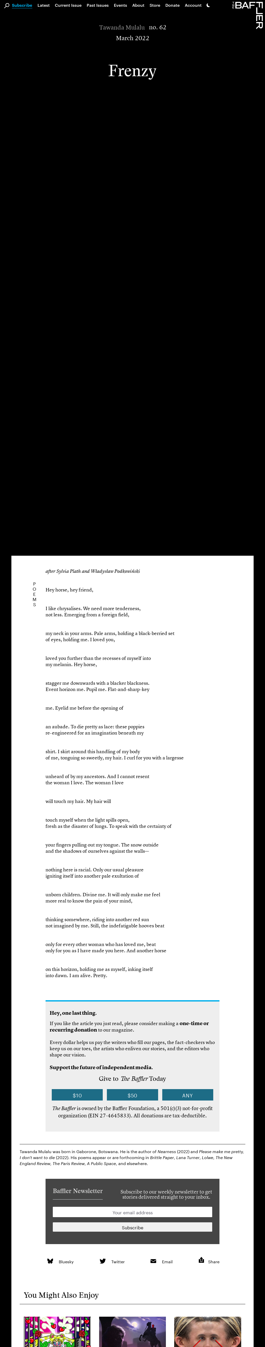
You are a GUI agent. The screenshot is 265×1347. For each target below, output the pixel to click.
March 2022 (132, 38)
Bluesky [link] (66, 1261)
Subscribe (22, 5)
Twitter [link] (118, 1261)
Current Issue (68, 5)
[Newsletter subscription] (132, 1227)
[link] (50, 1261)
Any (187, 1095)
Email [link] (167, 1261)
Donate (172, 5)
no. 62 (157, 27)
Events (120, 5)
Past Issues (98, 5)
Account (193, 5)
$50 (133, 1095)
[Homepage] (248, 15)
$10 (77, 1095)
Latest (44, 5)
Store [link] (155, 5)
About (138, 5)
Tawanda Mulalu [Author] (122, 27)
